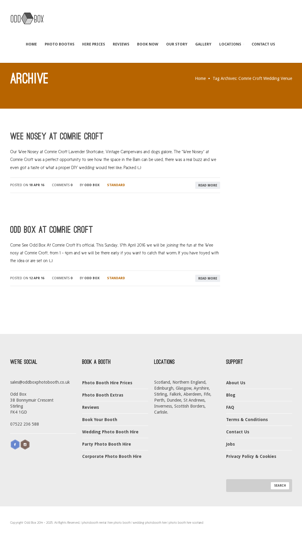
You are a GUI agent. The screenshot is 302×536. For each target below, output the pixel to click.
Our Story (176, 44)
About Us (235, 382)
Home (31, 44)
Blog (230, 395)
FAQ (230, 407)
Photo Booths (59, 44)
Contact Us (263, 44)
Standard (116, 185)
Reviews (121, 44)
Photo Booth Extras (102, 395)
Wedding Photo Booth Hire (110, 431)
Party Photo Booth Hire (106, 444)
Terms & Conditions (247, 419)
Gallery (203, 44)
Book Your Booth (99, 419)
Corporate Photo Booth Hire (112, 456)
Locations (231, 44)
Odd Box (92, 185)
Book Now (147, 44)
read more (207, 185)
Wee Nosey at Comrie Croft (56, 136)
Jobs (230, 444)
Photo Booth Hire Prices (107, 382)
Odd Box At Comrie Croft (51, 230)
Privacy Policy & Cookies (251, 456)
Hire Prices (93, 44)
